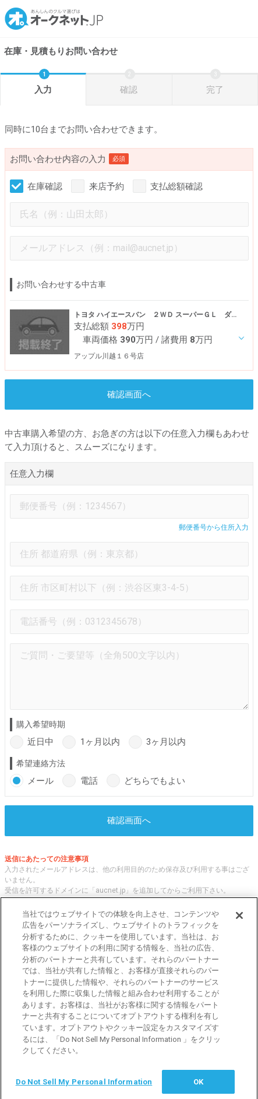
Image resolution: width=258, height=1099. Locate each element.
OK (198, 1086)
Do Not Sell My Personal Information (84, 1086)
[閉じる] (239, 919)
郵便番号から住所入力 (214, 527)
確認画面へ (129, 394)
